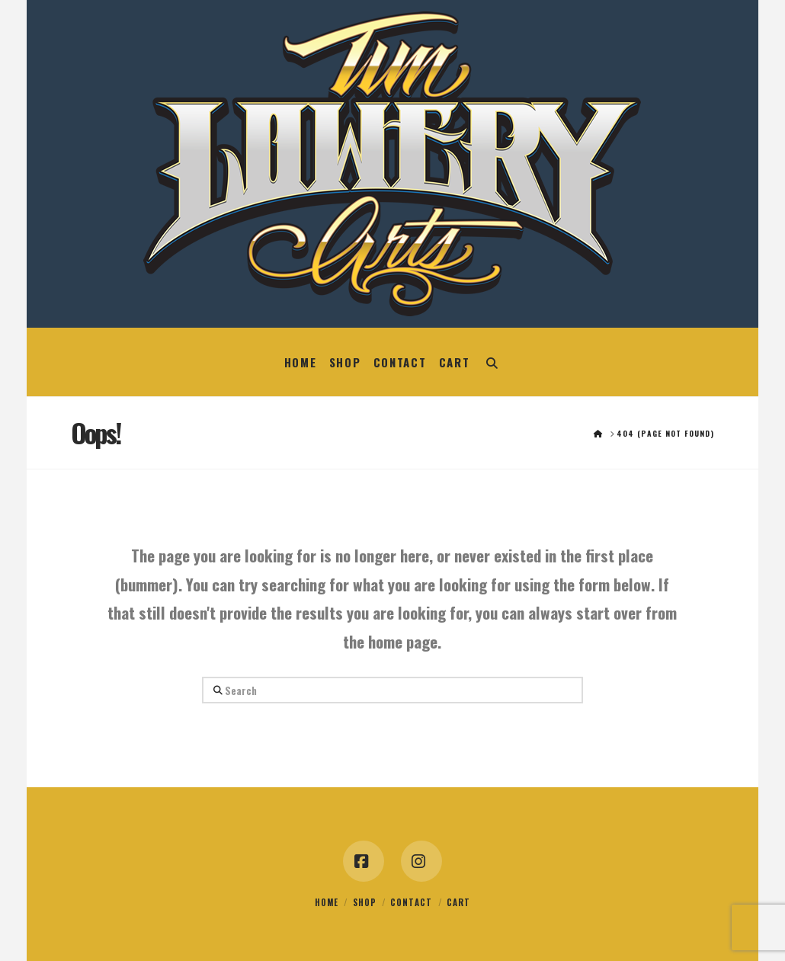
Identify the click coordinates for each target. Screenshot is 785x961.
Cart (458, 902)
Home (326, 902)
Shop (364, 902)
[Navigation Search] (492, 362)
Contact (411, 902)
